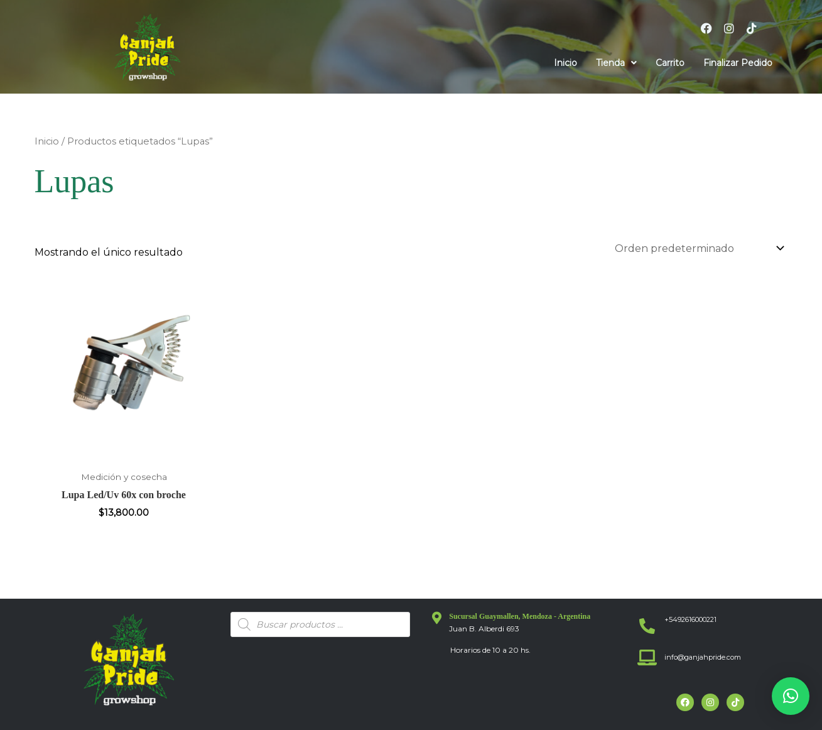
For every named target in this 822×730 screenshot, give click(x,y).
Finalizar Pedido (737, 62)
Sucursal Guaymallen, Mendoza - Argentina (519, 616)
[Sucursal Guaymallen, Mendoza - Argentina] (436, 618)
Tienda (616, 62)
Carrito (670, 62)
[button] (616, 63)
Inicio (565, 62)
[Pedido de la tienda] (697, 248)
